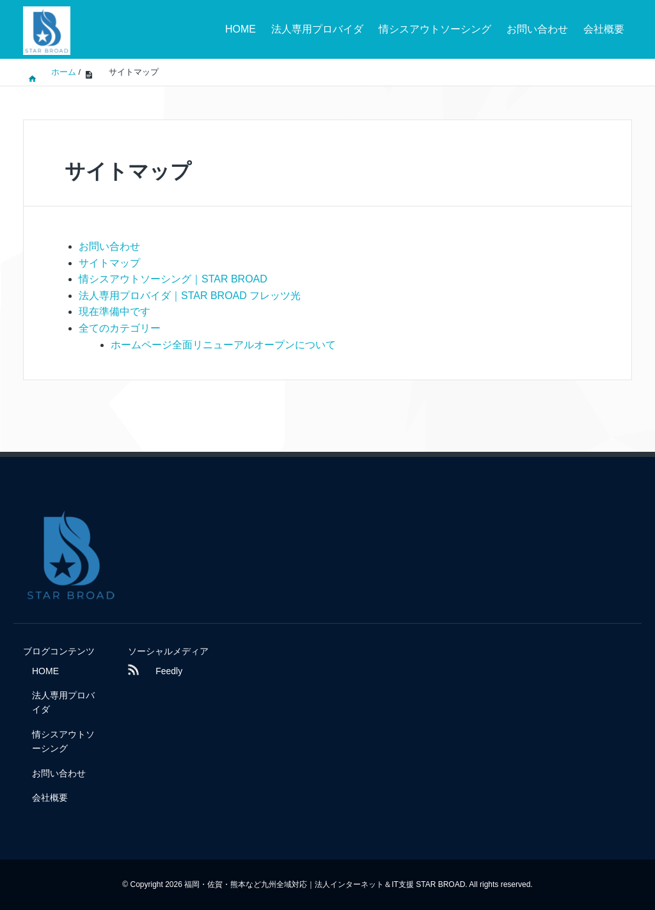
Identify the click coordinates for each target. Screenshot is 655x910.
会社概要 (603, 29)
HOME (240, 29)
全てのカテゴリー (120, 328)
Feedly (155, 671)
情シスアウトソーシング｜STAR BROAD (173, 279)
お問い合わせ (537, 29)
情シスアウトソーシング (435, 29)
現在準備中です (114, 311)
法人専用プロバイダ (317, 29)
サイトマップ (109, 263)
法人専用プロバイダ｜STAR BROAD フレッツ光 (190, 295)
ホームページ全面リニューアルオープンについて (223, 344)
